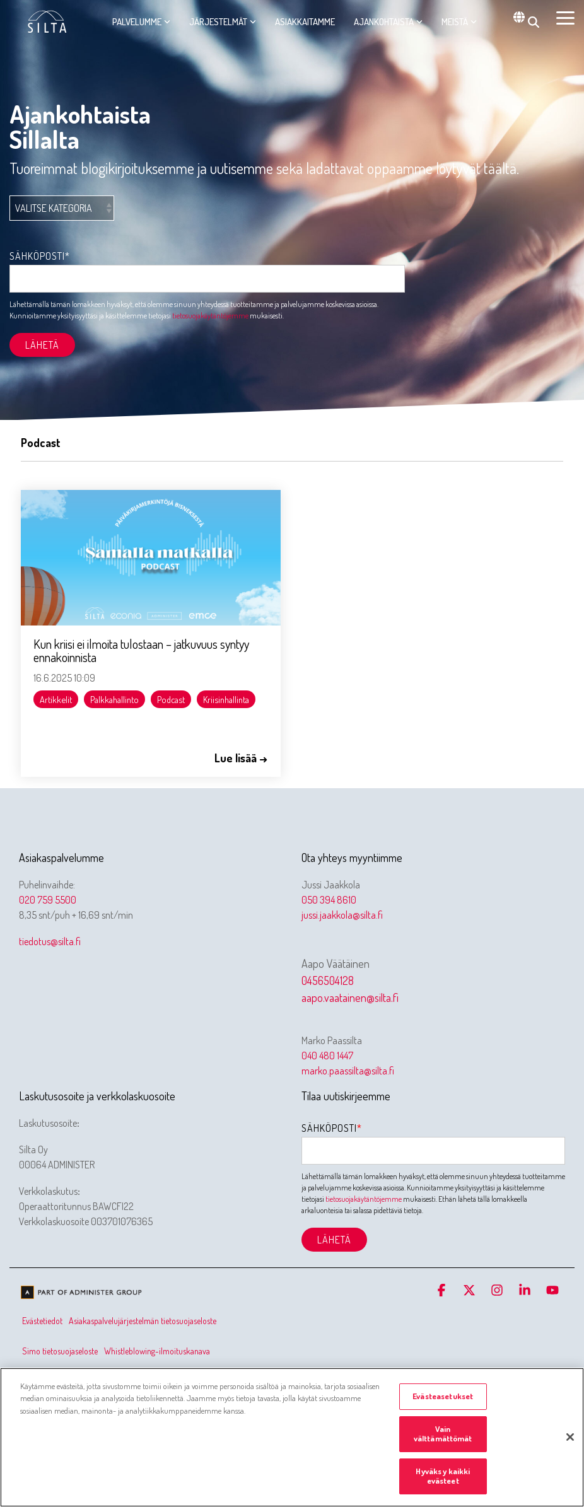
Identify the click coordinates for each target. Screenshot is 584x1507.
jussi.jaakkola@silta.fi (342, 915)
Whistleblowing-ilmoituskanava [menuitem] (157, 1351)
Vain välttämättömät (443, 1434)
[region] (292, 1437)
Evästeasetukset (442, 1396)
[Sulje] (570, 1437)
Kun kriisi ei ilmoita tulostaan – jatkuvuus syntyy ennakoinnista (141, 650)
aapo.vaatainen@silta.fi (350, 997)
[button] (565, 17)
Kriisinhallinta (226, 699)
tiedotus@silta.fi (50, 941)
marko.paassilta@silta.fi (347, 1070)
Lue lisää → (241, 758)
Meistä (459, 22)
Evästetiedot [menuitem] (42, 1320)
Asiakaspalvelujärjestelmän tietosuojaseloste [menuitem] (142, 1320)
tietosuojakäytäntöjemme (210, 315)
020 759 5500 (47, 899)
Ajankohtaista (388, 22)
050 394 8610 (328, 899)
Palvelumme (141, 22)
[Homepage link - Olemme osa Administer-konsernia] (82, 1294)
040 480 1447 (327, 1055)
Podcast (171, 699)
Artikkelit (56, 699)
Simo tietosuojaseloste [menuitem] (60, 1351)
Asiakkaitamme (305, 22)
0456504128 (327, 980)
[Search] (533, 22)
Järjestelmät (222, 22)
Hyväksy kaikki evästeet (443, 1476)
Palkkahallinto (114, 699)
